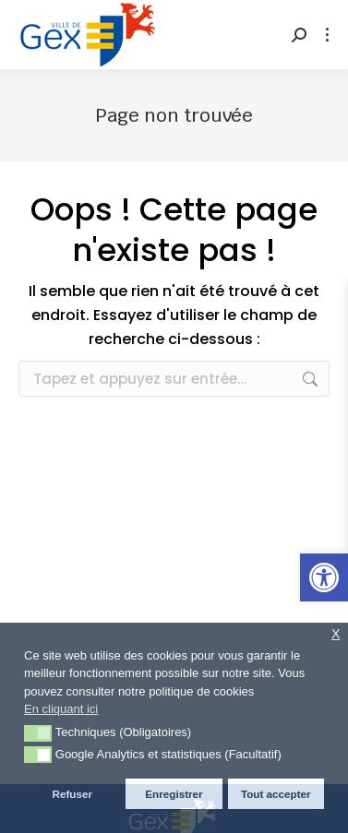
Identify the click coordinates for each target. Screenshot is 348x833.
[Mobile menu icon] (327, 34)
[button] (324, 577)
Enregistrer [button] (173, 794)
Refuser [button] (72, 794)
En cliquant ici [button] (61, 709)
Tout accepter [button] (276, 794)
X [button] (336, 634)
